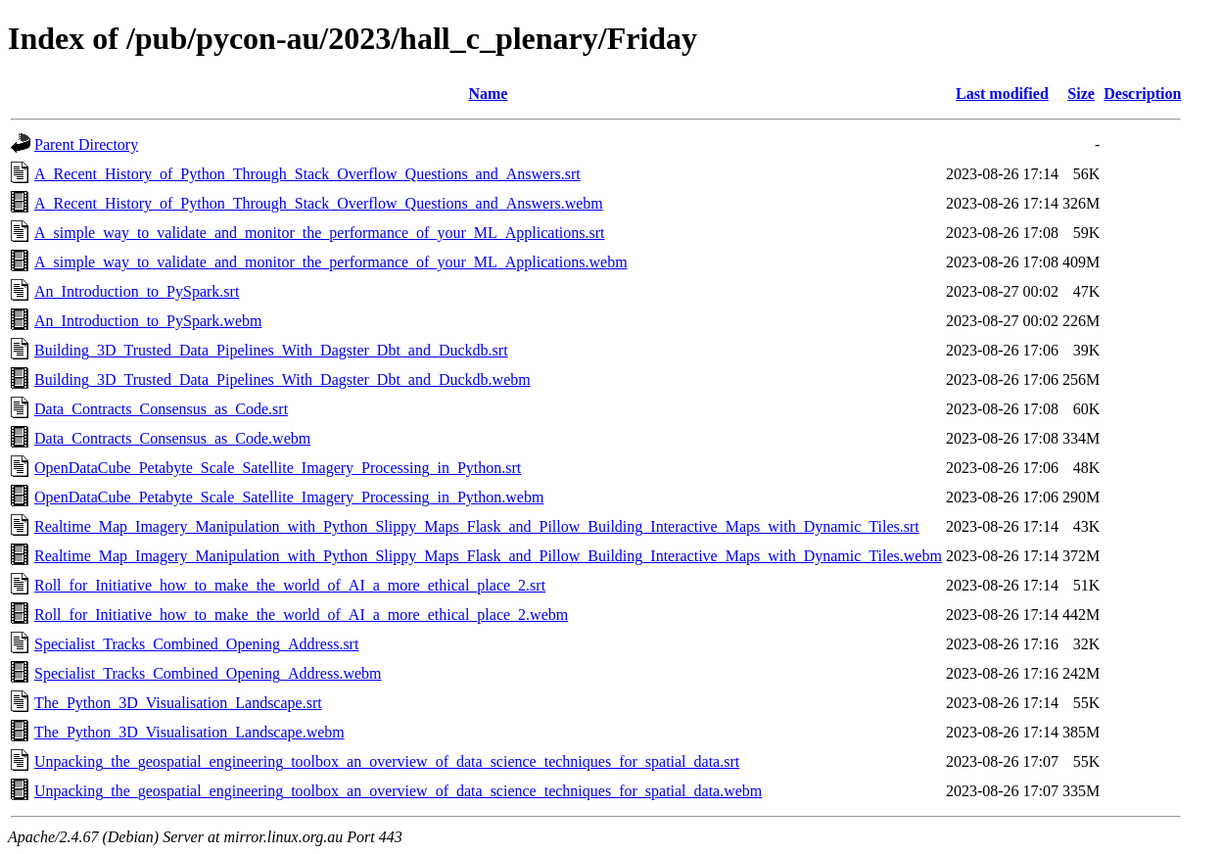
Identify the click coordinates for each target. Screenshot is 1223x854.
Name (487, 93)
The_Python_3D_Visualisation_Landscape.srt (178, 702)
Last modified (1002, 93)
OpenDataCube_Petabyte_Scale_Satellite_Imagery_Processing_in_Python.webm (288, 497)
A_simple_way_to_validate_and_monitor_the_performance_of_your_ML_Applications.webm (331, 262)
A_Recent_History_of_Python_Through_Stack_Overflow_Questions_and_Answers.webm (318, 203)
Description (1142, 93)
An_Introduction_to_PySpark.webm (147, 320)
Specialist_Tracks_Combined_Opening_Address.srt (196, 644)
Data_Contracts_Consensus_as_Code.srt (161, 409)
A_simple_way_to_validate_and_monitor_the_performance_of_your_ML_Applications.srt (319, 232)
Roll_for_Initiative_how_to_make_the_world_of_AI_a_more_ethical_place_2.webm (301, 614)
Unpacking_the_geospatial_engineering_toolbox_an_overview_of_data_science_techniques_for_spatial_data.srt (386, 761)
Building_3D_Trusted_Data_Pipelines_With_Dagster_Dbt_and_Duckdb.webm (282, 379)
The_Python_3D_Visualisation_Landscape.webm (189, 732)
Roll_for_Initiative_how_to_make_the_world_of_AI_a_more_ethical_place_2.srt (289, 585)
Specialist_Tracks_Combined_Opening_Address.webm (207, 673)
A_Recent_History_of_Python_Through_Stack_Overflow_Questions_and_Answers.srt (307, 174)
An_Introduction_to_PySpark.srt (136, 291)
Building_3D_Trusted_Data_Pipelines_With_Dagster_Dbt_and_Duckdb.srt (271, 350)
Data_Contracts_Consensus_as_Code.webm (172, 438)
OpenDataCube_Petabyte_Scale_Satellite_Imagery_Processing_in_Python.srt (277, 467)
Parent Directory (86, 144)
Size (1081, 93)
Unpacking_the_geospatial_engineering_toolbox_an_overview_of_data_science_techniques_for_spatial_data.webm (398, 791)
